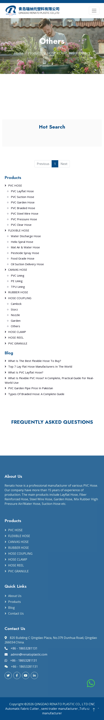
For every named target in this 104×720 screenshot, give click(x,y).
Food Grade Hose (22, 258)
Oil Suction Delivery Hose (27, 264)
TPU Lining (18, 287)
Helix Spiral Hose (22, 242)
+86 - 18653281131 (21, 648)
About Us (14, 596)
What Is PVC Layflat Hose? (25, 372)
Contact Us (16, 613)
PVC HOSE (15, 185)
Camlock (16, 304)
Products (35, 53)
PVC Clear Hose (21, 225)
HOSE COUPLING (60, 53)
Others (15, 326)
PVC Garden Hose (23, 202)
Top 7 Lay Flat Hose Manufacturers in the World (40, 366)
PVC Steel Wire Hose (24, 213)
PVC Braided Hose (23, 208)
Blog (11, 607)
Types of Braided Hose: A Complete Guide (36, 394)
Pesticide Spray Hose (25, 253)
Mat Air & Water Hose (25, 247)
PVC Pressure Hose (24, 219)
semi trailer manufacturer (59, 709)
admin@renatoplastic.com (26, 654)
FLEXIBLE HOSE (18, 230)
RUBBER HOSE (18, 292)
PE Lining (17, 281)
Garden (15, 320)
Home (19, 53)
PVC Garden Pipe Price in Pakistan (30, 388)
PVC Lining (17, 275)
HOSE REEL (16, 337)
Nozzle (15, 315)
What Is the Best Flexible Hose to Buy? (34, 361)
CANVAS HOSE (17, 269)
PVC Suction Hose (22, 197)
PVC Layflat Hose (22, 191)
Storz (14, 309)
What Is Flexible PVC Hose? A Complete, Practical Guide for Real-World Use (49, 380)
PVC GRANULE (17, 343)
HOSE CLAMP (17, 332)
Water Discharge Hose (26, 236)
